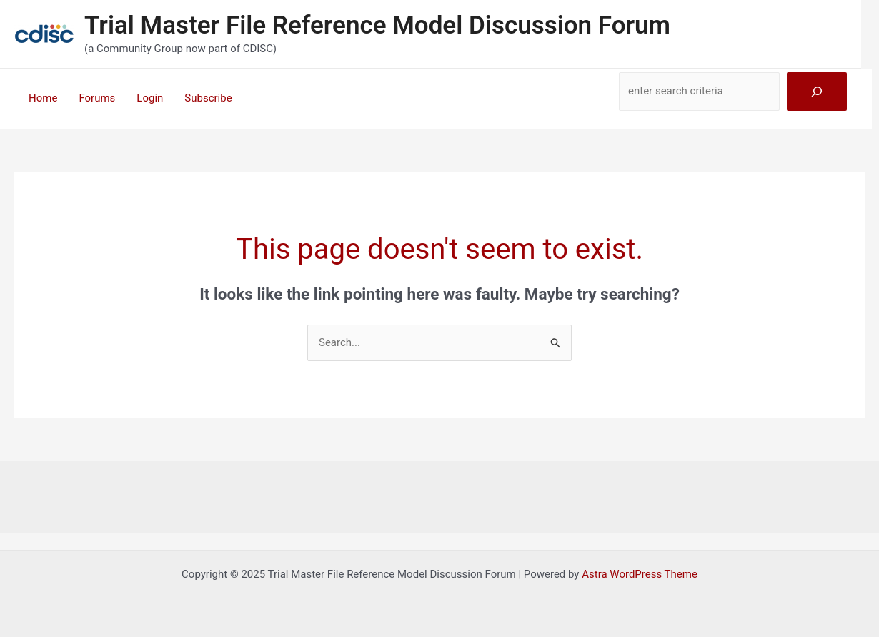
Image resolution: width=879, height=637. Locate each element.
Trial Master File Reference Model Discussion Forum (377, 25)
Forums (97, 98)
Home (43, 98)
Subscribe (208, 98)
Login (149, 98)
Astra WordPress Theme (639, 574)
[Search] (817, 91)
